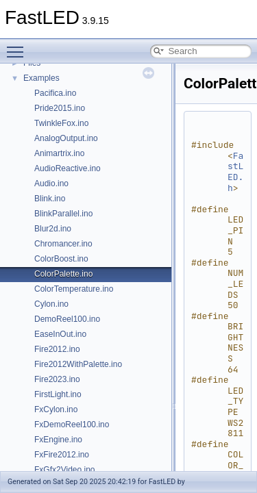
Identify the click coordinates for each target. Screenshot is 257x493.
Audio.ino (51, 183)
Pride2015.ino (59, 108)
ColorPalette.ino (63, 274)
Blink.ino (49, 198)
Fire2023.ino (57, 379)
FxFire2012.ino (61, 454)
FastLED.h (235, 172)
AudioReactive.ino (67, 168)
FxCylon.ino (55, 409)
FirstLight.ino (58, 394)
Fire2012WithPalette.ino (78, 364)
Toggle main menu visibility (18, 46)
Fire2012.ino (57, 349)
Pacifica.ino (55, 93)
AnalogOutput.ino (66, 138)
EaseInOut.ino (60, 334)
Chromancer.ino (63, 244)
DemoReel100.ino (67, 319)
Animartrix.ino (59, 153)
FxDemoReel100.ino (71, 424)
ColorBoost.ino (61, 259)
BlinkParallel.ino (63, 213)
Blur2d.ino (52, 228)
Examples (41, 78)
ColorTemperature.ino (73, 289)
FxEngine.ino (58, 439)
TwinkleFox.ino (61, 123)
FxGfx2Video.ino (64, 470)
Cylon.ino (51, 304)
